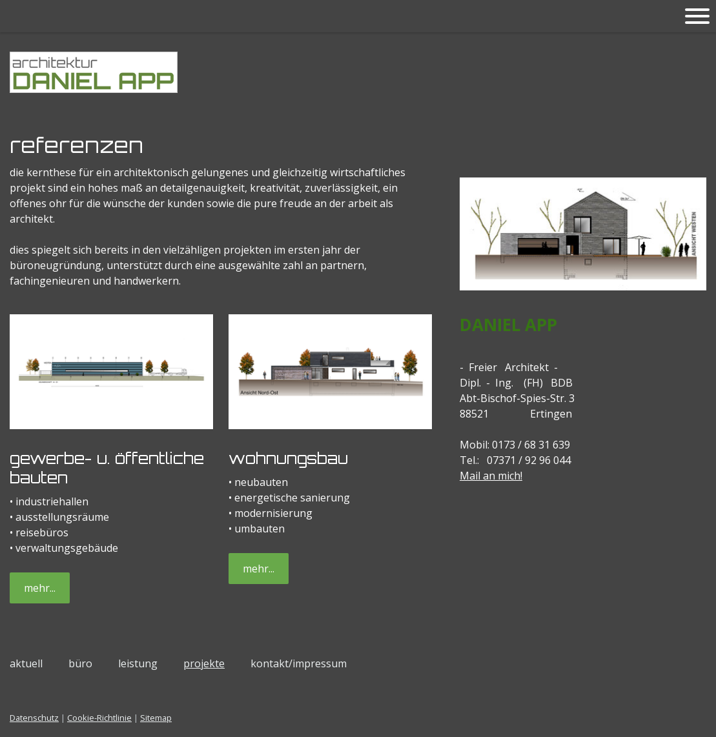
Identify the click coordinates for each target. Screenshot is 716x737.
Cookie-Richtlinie (99, 717)
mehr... (40, 588)
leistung (138, 663)
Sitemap (156, 717)
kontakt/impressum (299, 663)
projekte (204, 663)
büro (80, 663)
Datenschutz (34, 717)
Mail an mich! (491, 476)
